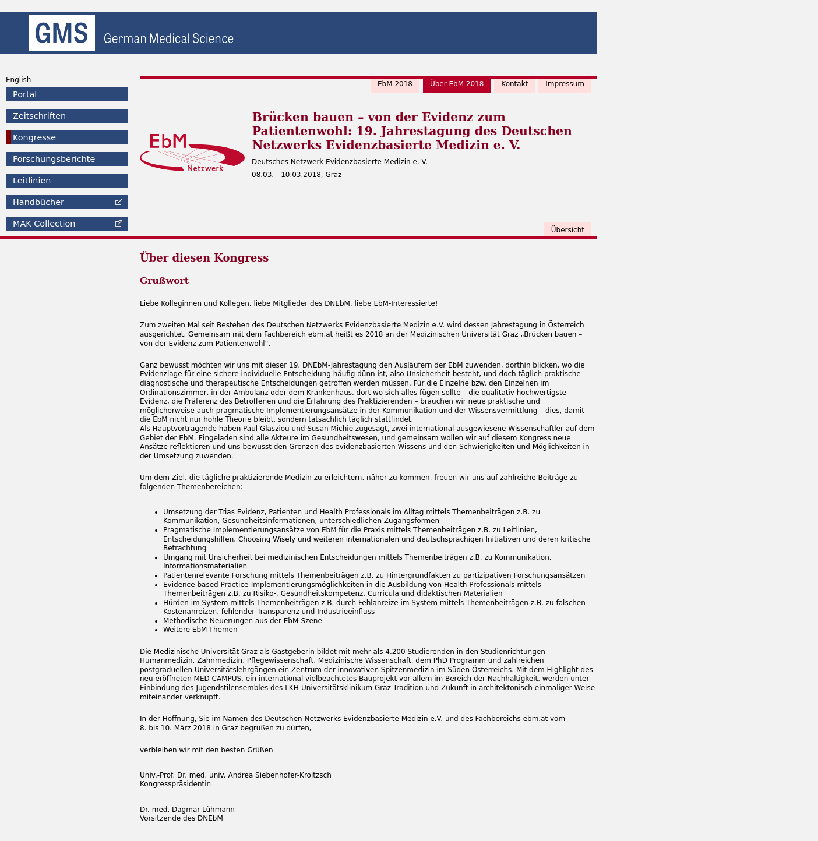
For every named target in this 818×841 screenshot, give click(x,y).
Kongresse (34, 137)
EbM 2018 (395, 84)
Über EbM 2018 (457, 84)
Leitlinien (32, 180)
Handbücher (38, 202)
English (18, 80)
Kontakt (514, 84)
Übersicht (567, 230)
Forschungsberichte (54, 159)
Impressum (564, 84)
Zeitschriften (39, 116)
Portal (25, 94)
